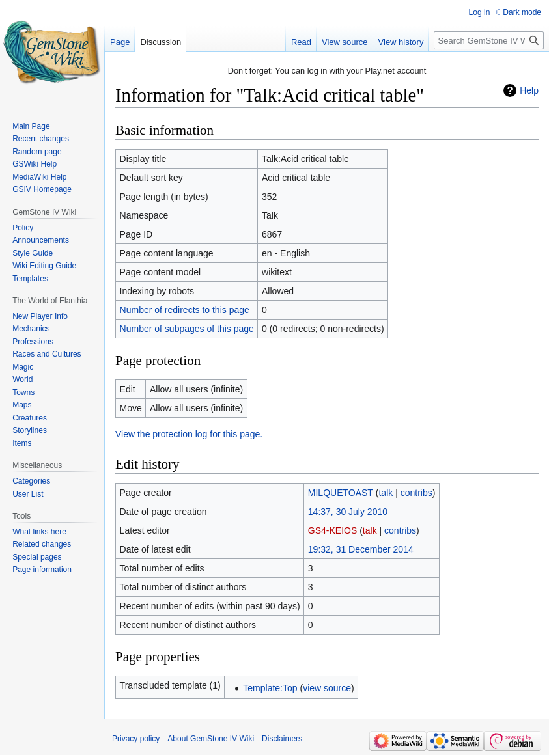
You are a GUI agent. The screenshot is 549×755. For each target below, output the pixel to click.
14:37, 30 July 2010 (347, 511)
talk (385, 492)
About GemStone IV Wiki (210, 738)
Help (529, 90)
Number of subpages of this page (187, 328)
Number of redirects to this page (184, 310)
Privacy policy (136, 738)
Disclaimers (282, 738)
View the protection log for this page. (188, 434)
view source (327, 688)
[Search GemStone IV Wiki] (489, 40)
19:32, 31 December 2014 (361, 549)
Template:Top (270, 688)
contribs (416, 492)
